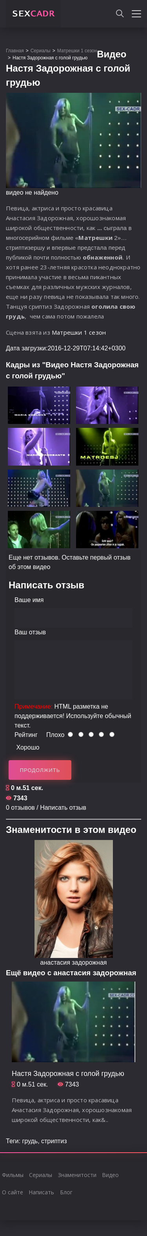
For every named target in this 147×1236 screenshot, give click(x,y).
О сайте (12, 1192)
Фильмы (13, 1175)
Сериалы (40, 1175)
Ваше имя (29, 600)
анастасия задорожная (73, 962)
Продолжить (40, 770)
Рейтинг (26, 734)
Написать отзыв (63, 807)
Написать (41, 1192)
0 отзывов (20, 807)
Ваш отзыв (30, 632)
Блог (66, 1192)
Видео (110, 1175)
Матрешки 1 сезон (79, 332)
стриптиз (54, 1141)
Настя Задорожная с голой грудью (68, 1074)
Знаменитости (77, 1175)
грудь (30, 1141)
